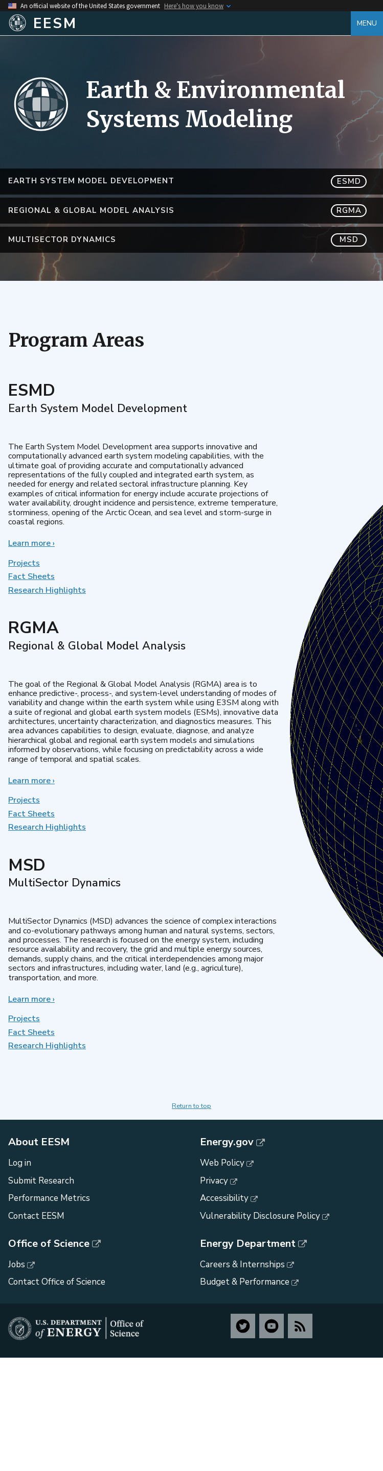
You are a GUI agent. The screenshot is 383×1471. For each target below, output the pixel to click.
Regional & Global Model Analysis (187, 210)
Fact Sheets (31, 576)
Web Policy (222, 1163)
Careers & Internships (242, 1264)
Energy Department (248, 1244)
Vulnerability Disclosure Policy (260, 1216)
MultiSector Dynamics (187, 239)
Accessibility (224, 1198)
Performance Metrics (49, 1198)
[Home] (179, 23)
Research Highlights (47, 590)
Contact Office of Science (56, 1282)
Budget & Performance (244, 1282)
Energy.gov (227, 1142)
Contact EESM (36, 1216)
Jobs (16, 1264)
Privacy (214, 1181)
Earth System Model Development (187, 181)
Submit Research (41, 1181)
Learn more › (31, 543)
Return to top (191, 1106)
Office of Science (48, 1244)
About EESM (39, 1142)
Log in (19, 1163)
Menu (367, 23)
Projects (24, 563)
